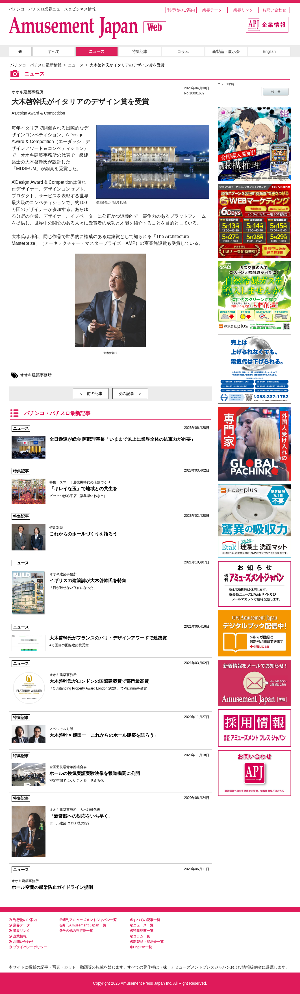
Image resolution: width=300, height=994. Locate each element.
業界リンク (243, 10)
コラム (183, 51)
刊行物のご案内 (181, 10)
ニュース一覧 (141, 925)
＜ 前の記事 (91, 393)
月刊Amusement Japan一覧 (83, 925)
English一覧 (141, 947)
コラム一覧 (140, 936)
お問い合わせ (274, 10)
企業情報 (18, 936)
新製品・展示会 (226, 51)
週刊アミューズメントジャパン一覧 (88, 920)
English (269, 51)
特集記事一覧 (141, 931)
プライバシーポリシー (28, 947)
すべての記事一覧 (145, 920)
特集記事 (140, 51)
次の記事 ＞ (130, 393)
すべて (54, 51)
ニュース (97, 51)
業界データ (212, 10)
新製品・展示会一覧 (147, 942)
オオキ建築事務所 (27, 92)
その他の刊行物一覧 (76, 931)
